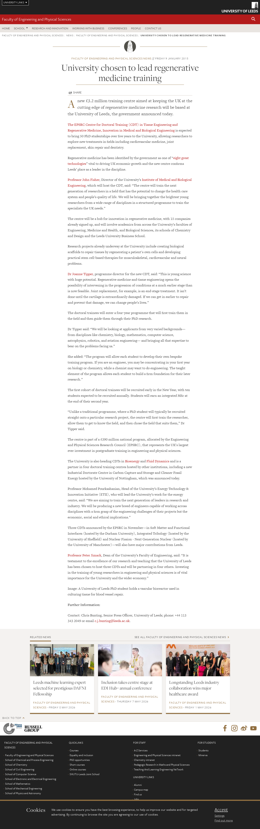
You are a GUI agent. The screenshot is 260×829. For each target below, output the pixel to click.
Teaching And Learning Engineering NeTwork (158, 769)
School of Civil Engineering (19, 769)
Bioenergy (132, 461)
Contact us (153, 28)
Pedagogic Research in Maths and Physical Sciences (162, 765)
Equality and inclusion (81, 755)
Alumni (138, 785)
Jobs (136, 799)
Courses (74, 750)
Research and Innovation (50, 28)
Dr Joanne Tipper (80, 274)
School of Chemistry (16, 765)
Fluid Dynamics (157, 461)
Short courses (77, 765)
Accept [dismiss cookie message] (221, 809)
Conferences (117, 28)
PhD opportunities (80, 760)
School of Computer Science (20, 774)
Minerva (202, 755)
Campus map (141, 790)
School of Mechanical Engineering (23, 788)
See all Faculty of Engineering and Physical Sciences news (180, 637)
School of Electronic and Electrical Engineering (30, 779)
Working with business (88, 28)
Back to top (11, 718)
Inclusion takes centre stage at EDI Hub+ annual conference (127, 685)
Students (203, 750)
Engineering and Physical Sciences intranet (157, 755)
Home (6, 28)
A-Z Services (140, 750)
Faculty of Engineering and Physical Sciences (36, 19)
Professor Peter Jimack (84, 555)
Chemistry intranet (144, 760)
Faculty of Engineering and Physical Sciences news (111, 58)
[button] (253, 19)
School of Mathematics (17, 784)
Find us (138, 794)
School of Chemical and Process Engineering (29, 760)
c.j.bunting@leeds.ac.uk (112, 620)
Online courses (78, 769)
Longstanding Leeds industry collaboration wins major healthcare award (194, 688)
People (136, 28)
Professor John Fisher (83, 179)
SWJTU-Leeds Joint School (84, 774)
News (69, 35)
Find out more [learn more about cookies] (224, 820)
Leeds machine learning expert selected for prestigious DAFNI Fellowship (59, 688)
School (19, 28)
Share (77, 92)
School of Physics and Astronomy (23, 793)
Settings (219, 815)
